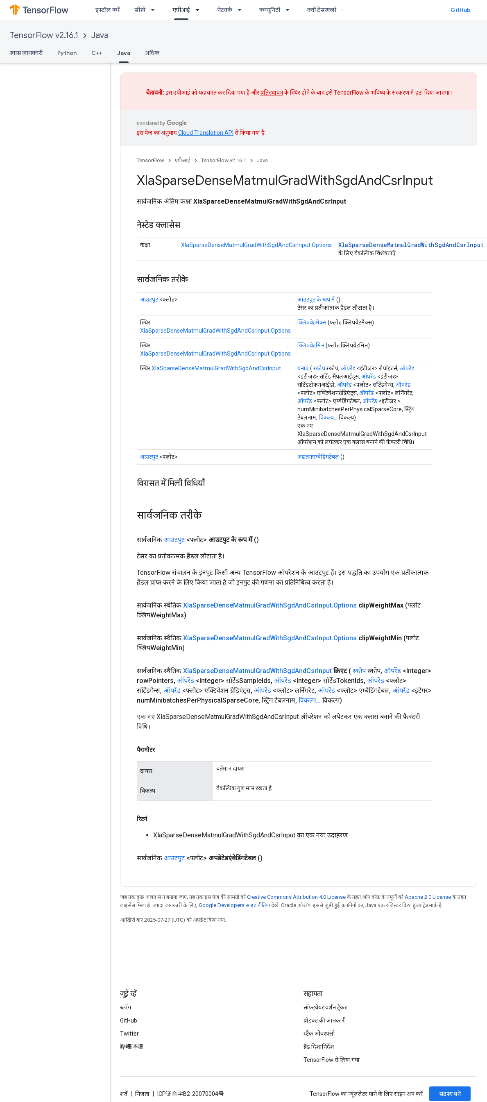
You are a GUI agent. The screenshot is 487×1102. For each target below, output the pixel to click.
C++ (96, 53)
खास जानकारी (26, 53)
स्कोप (319, 368)
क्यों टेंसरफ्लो (321, 10)
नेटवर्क (224, 10)
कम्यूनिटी (269, 10)
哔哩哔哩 (131, 1046)
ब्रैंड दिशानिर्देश (319, 1046)
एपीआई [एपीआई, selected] (181, 10)
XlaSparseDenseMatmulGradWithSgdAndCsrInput (411, 245)
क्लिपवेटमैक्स (311, 322)
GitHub (461, 10)
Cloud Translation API (205, 132)
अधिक (152, 53)
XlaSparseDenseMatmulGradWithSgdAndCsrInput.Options (256, 245)
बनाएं (303, 368)
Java (100, 35)
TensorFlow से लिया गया (332, 1060)
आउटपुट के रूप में (316, 299)
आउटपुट (149, 299)
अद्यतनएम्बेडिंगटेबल (318, 456)
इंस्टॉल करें (107, 10)
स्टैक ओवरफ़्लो (319, 1033)
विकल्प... (328, 417)
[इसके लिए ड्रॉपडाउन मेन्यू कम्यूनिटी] (290, 10)
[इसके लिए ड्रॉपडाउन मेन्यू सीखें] (155, 10)
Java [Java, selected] (123, 53)
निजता (142, 1094)
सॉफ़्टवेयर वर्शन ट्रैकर (325, 1007)
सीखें (139, 10)
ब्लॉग (125, 1007)
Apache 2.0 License (428, 897)
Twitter (129, 1033)
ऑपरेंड (348, 368)
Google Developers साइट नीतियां (234, 905)
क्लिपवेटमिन (310, 345)
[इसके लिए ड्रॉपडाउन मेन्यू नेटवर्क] (242, 10)
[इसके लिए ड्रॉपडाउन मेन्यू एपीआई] (200, 10)
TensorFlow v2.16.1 (44, 35)
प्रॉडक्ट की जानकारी (325, 1020)
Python (67, 53)
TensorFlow (150, 160)
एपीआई (182, 160)
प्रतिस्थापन (271, 92)
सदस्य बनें (450, 1093)
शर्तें (123, 1094)
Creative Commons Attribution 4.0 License (296, 897)
